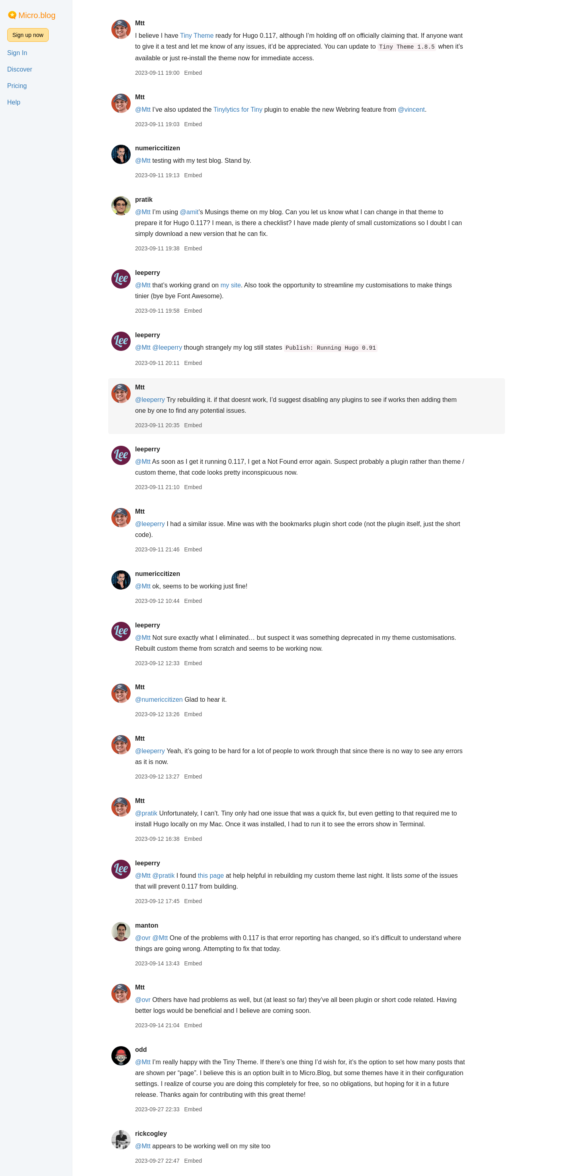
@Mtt (161, 109)
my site (250, 285)
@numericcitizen (178, 699)
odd (160, 1049)
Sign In (17, 52)
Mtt (159, 23)
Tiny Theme (216, 35)
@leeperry (186, 347)
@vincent (430, 109)
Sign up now (27, 35)
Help (14, 102)
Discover (19, 69)
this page (230, 875)
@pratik (165, 813)
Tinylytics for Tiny (256, 109)
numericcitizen (176, 148)
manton (165, 925)
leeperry (166, 272)
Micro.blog (36, 15)
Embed (212, 73)
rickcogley (170, 1133)
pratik (163, 199)
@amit (208, 212)
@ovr (161, 937)
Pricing (17, 85)
